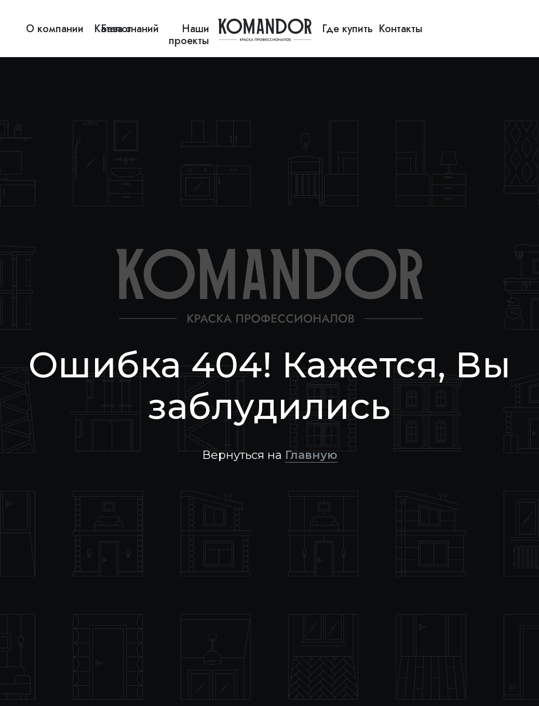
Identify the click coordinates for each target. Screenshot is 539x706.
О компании (55, 28)
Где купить (347, 28)
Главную (311, 455)
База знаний (130, 28)
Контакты (401, 28)
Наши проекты (189, 34)
